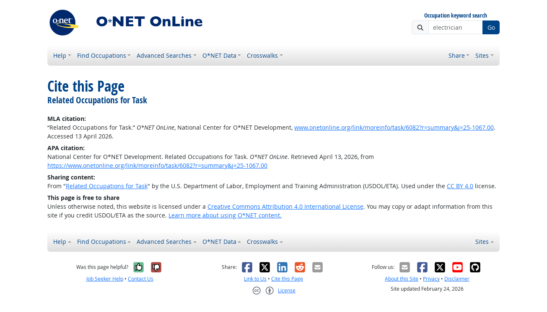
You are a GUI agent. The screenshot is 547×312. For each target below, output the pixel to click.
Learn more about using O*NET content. (225, 215)
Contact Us (140, 278)
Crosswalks (262, 55)
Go (491, 27)
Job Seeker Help (104, 278)
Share (456, 55)
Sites (482, 55)
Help (59, 55)
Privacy (431, 278)
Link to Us (255, 278)
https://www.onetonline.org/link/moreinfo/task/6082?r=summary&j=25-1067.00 (157, 165)
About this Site (401, 278)
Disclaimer (456, 278)
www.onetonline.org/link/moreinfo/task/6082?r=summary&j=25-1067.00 (394, 127)
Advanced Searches (164, 55)
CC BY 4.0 (460, 186)
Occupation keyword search (455, 15)
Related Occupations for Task (107, 186)
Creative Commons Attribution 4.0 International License (285, 206)
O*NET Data (219, 55)
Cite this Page (287, 278)
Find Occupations (101, 55)
